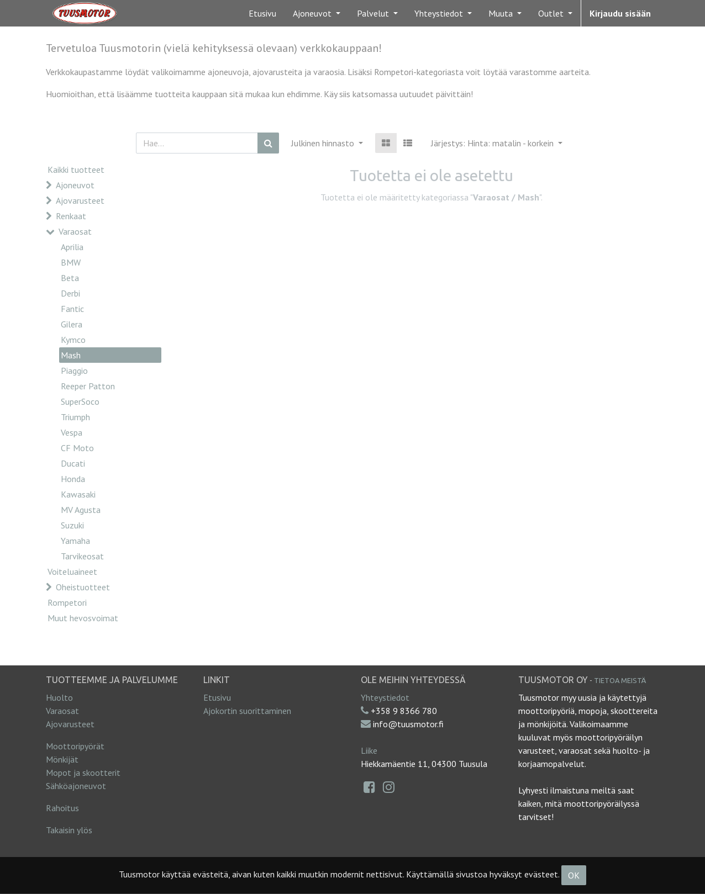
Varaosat (75, 231)
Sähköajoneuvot (76, 785)
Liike (369, 750)
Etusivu (217, 697)
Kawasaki (78, 494)
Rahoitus (62, 807)
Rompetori (67, 602)
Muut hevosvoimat (83, 617)
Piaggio (74, 370)
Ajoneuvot (75, 185)
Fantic (72, 308)
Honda (73, 478)
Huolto (59, 697)
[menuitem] (262, 13)
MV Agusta (81, 509)
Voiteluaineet (72, 571)
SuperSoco (80, 401)
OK (574, 875)
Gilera (71, 324)
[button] (496, 143)
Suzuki (72, 525)
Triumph (75, 416)
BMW (71, 262)
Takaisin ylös (69, 829)
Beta (70, 277)
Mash (71, 355)
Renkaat (71, 215)
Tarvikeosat (82, 556)
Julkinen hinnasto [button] (323, 143)
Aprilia (72, 246)
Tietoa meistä (620, 680)
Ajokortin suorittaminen (247, 710)
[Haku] (268, 143)
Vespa (71, 432)
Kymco (73, 339)
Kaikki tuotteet (76, 169)
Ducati (73, 463)
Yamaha (75, 540)
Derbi (70, 293)
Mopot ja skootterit (83, 772)
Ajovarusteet (80, 200)
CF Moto (77, 447)
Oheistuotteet (83, 587)
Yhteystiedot (385, 697)
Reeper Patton (88, 386)
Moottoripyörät (75, 746)
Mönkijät (62, 759)
